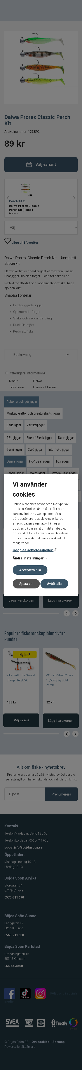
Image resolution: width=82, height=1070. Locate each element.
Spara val (26, 584)
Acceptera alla (30, 570)
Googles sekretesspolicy (33, 550)
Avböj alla (54, 584)
